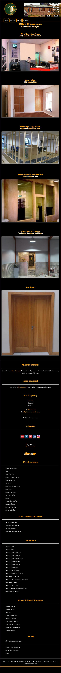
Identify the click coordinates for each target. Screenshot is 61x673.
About (19, 20)
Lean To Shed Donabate (13, 555)
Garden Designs (10, 606)
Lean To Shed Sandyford (13, 564)
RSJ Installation (10, 504)
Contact (25, 20)
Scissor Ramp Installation (13, 531)
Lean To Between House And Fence (16, 588)
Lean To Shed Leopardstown (14, 558)
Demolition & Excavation (13, 627)
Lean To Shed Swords (12, 567)
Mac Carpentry (16, 371)
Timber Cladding (11, 618)
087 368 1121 (31, 410)
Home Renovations (11, 468)
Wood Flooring (10, 480)
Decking (8, 612)
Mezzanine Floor (11, 528)
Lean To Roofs (10, 549)
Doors (7, 471)
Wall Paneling (10, 474)
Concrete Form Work (12, 621)
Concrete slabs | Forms (12, 624)
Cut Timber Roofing (11, 501)
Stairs (7, 498)
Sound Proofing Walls (12, 477)
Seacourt (30, 401)
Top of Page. (30, 445)
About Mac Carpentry (12, 650)
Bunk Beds (9, 483)
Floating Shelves (11, 510)
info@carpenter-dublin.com (31, 412)
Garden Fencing (10, 630)
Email (56, 16)
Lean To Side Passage (12, 585)
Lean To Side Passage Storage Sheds (17, 579)
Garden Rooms (10, 609)
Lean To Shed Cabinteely (13, 552)
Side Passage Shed (11, 582)
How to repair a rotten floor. (14, 641)
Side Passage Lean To (12, 576)
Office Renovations (11, 522)
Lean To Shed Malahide (13, 561)
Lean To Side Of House (12, 570)
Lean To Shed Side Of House (14, 573)
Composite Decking (11, 615)
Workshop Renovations (12, 525)
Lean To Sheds (10, 546)
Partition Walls (10, 495)
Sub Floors (9, 489)
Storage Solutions (11, 492)
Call (48, 16)
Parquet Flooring (11, 507)
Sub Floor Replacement (13, 486)
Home (6, 20)
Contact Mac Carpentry (13, 647)
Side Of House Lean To (12, 591)
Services (12, 20)
